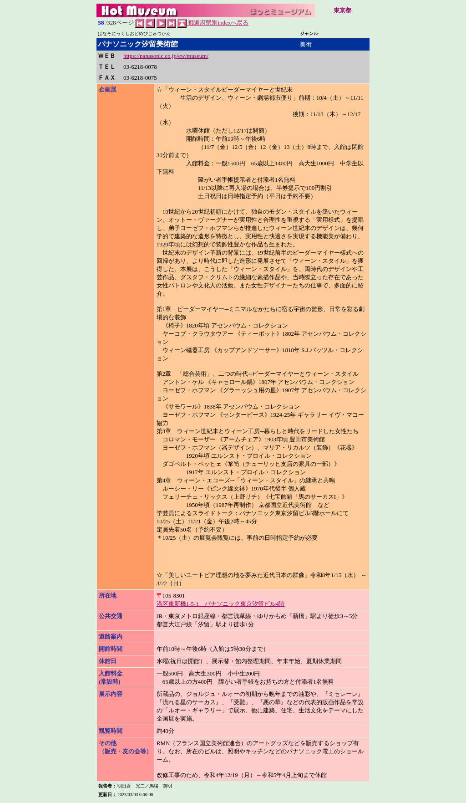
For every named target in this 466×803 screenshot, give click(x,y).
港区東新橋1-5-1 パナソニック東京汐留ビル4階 (221, 603)
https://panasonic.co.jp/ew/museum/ (165, 55)
